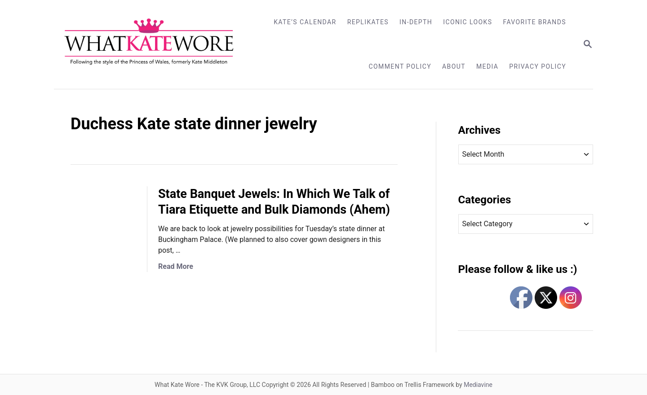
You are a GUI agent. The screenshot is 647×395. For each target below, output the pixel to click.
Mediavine (478, 384)
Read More (175, 266)
